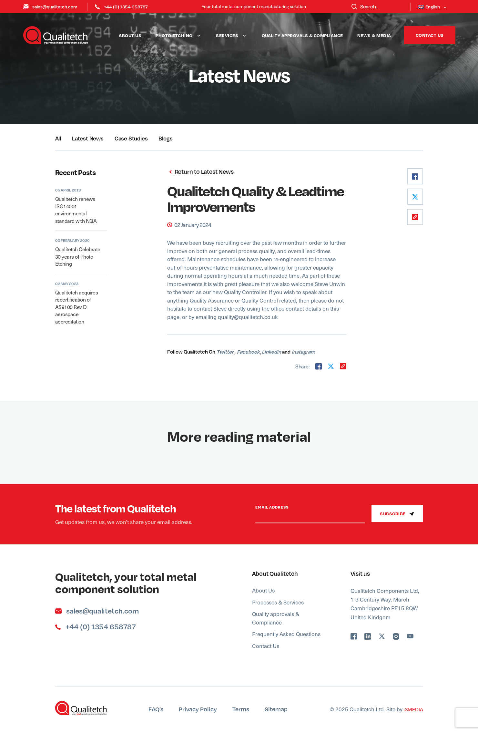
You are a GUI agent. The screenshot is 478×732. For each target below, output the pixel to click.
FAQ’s (155, 709)
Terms (240, 709)
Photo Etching (174, 35)
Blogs (165, 138)
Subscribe (397, 513)
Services (227, 35)
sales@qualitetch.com (50, 6)
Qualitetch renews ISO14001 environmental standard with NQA (76, 209)
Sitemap (276, 709)
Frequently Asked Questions (286, 634)
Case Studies (131, 138)
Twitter (225, 351)
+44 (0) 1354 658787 (121, 6)
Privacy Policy (198, 709)
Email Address (272, 507)
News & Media (374, 35)
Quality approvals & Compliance (302, 35)
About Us (130, 35)
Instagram (303, 351)
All (58, 138)
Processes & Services (278, 602)
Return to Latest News (200, 171)
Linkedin (271, 351)
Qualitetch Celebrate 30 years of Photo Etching (77, 256)
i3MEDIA (412, 709)
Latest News (88, 138)
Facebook (248, 351)
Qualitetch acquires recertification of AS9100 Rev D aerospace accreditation (76, 306)
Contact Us (430, 35)
